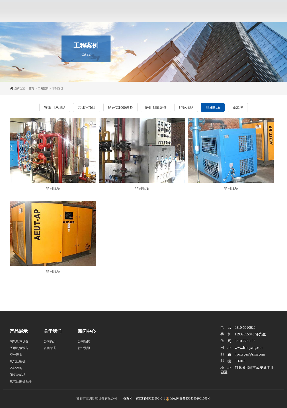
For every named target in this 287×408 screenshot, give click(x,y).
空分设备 (16, 354)
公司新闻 (84, 341)
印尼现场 (186, 107)
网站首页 (61, 2)
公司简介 (50, 341)
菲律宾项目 (87, 107)
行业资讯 (84, 348)
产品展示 (101, 2)
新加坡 (237, 107)
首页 (31, 88)
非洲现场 (57, 88)
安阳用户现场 (55, 107)
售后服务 (182, 2)
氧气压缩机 (17, 361)
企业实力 (142, 2)
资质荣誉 (50, 348)
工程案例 (122, 2)
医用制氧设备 (156, 107)
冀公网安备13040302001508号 (190, 398)
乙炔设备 (16, 368)
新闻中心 (162, 2)
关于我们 (81, 2)
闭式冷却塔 (17, 375)
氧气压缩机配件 (21, 381)
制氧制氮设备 (19, 341)
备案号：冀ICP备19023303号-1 (144, 398)
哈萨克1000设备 (120, 107)
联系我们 (202, 2)
